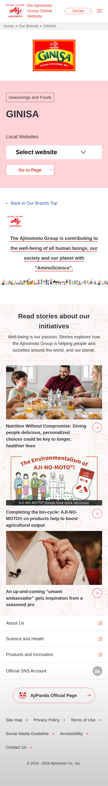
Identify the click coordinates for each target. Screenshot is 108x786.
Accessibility (71, 733)
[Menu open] (99, 11)
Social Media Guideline (27, 733)
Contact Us (16, 747)
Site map (14, 719)
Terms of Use (83, 719)
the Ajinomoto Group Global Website (39, 10)
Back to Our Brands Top (34, 203)
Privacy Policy (46, 719)
